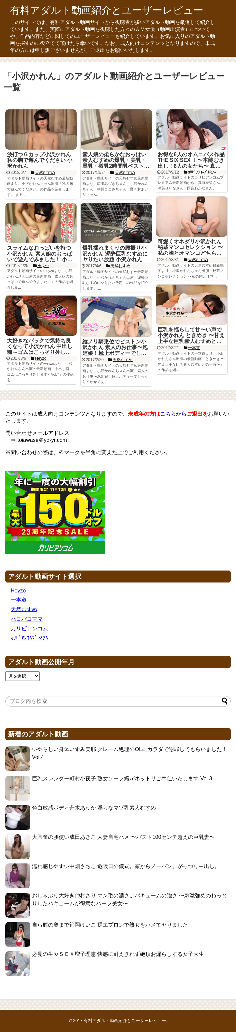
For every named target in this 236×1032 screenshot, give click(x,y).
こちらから (173, 414)
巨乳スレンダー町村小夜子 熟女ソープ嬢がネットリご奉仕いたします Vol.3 (122, 778)
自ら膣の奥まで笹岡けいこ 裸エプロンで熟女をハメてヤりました (110, 925)
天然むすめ (24, 609)
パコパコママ (27, 619)
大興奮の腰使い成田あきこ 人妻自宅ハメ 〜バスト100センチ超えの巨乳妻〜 (123, 837)
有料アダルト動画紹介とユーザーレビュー (106, 10)
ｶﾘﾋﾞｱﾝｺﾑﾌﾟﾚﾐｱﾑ (29, 638)
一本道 (19, 599)
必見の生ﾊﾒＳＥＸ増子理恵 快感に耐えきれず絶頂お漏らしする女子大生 (118, 954)
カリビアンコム (29, 628)
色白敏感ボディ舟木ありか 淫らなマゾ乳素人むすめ (94, 808)
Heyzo (18, 590)
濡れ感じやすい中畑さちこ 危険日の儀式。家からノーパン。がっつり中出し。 (126, 866)
